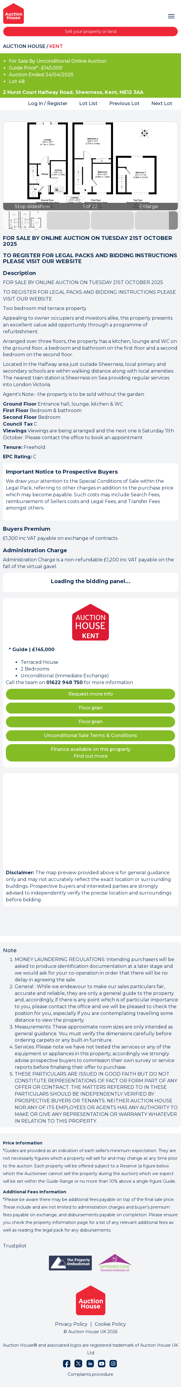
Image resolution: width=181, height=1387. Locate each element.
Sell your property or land (90, 31)
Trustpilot (14, 1246)
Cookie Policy (110, 1324)
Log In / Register (47, 103)
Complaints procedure (90, 1374)
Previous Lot (124, 103)
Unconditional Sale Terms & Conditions (90, 735)
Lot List (88, 103)
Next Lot (161, 103)
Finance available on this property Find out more (91, 752)
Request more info (90, 694)
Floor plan (90, 708)
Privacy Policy (71, 1324)
